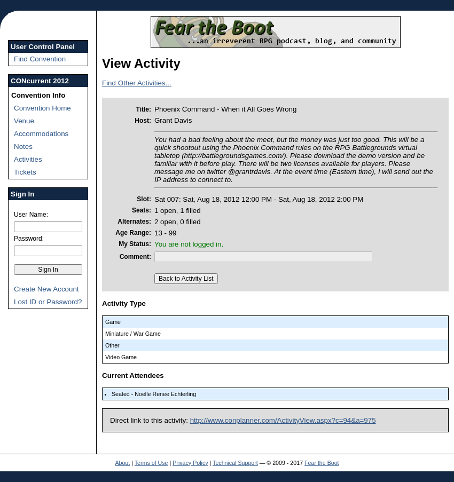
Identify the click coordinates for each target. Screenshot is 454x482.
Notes (23, 147)
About (122, 463)
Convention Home (42, 108)
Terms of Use (151, 463)
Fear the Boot (321, 463)
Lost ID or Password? (48, 302)
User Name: (31, 214)
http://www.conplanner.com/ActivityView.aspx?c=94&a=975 (283, 420)
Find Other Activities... (136, 83)
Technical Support (235, 463)
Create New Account (46, 289)
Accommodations (41, 134)
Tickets (25, 172)
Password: (29, 238)
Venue (24, 121)
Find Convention (40, 59)
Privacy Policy (190, 463)
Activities (28, 159)
